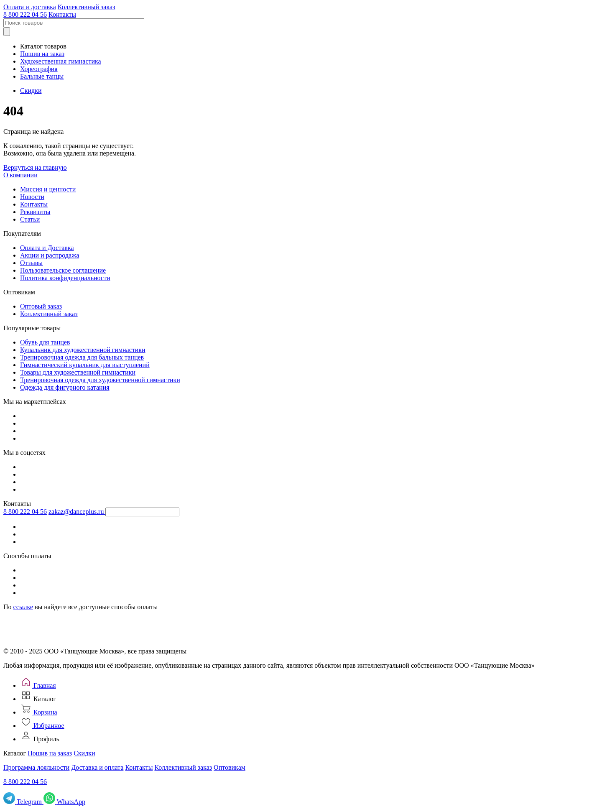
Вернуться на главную (35, 167)
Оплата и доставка (29, 6)
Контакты (62, 14)
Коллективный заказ (86, 6)
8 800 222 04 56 (25, 14)
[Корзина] (38, 712)
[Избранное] (42, 725)
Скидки (30, 90)
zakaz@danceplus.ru (76, 511)
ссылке (23, 606)
